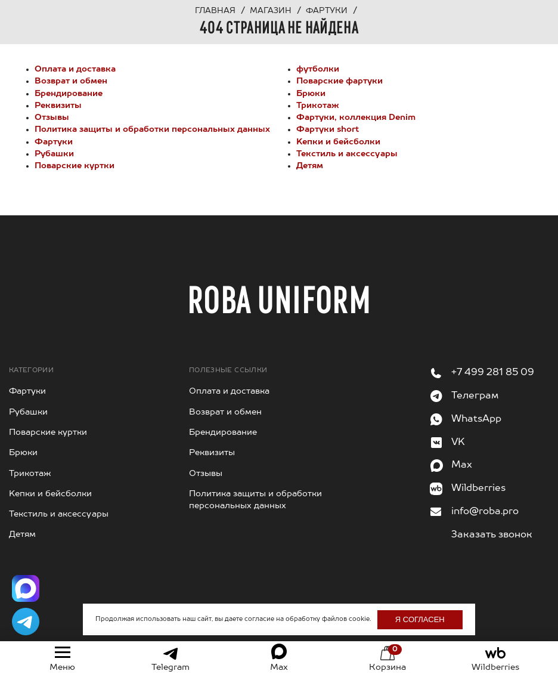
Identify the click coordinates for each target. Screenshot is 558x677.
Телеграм (474, 396)
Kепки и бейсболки (338, 142)
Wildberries (478, 488)
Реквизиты (58, 105)
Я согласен (420, 619)
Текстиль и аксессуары (347, 154)
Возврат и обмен (71, 81)
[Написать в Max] (25, 588)
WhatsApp (476, 419)
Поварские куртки (74, 166)
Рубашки (54, 154)
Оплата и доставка (75, 69)
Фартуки (54, 142)
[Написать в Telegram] (25, 621)
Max (461, 465)
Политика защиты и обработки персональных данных (152, 129)
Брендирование (69, 93)
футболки (317, 69)
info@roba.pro (485, 512)
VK (458, 442)
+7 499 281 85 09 (492, 373)
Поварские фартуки (339, 81)
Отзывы (52, 117)
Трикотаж (317, 105)
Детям (309, 166)
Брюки (311, 93)
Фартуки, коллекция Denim (356, 117)
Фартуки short (327, 129)
